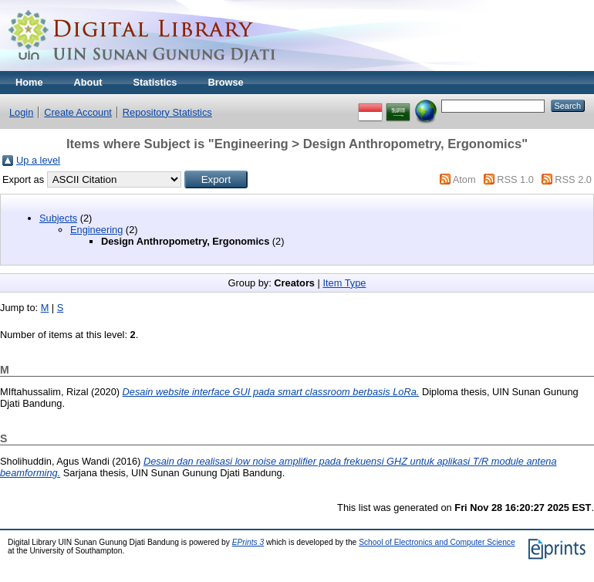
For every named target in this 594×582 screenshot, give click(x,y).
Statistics (155, 82)
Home (29, 82)
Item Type (344, 283)
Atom (464, 179)
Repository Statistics (167, 112)
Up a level (38, 160)
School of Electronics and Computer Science (437, 542)
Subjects (58, 218)
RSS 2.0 (573, 179)
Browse (225, 82)
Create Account (78, 112)
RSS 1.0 (515, 179)
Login (21, 112)
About (88, 82)
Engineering (96, 229)
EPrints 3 (248, 542)
